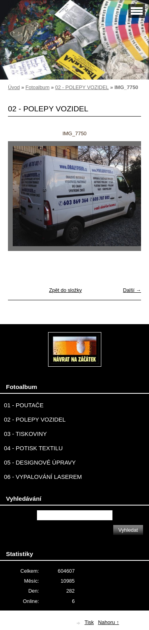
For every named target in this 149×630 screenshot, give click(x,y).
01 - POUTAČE (24, 405)
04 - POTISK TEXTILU (33, 448)
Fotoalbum (37, 87)
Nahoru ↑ (108, 622)
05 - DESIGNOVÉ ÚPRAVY (40, 462)
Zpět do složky (65, 290)
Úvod (14, 87)
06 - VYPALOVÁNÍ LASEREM (43, 477)
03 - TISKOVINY (25, 434)
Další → (132, 290)
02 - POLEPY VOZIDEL (82, 87)
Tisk (89, 622)
